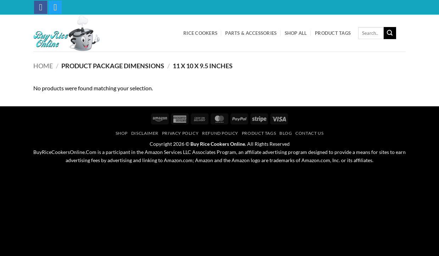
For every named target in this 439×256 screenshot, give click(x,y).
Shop (122, 133)
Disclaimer (145, 133)
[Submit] (390, 33)
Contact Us (309, 133)
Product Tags (333, 33)
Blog (285, 133)
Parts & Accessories (251, 33)
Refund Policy (220, 133)
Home (43, 66)
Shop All (296, 33)
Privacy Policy (180, 133)
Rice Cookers (200, 33)
